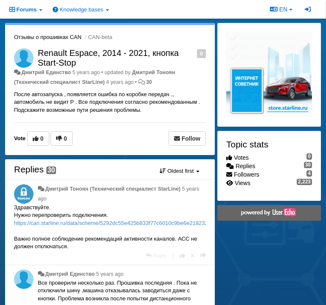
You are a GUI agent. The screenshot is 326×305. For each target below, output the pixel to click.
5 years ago (110, 274)
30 (149, 82)
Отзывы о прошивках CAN (48, 37)
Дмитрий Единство (46, 72)
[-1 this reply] (203, 255)
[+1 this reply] (182, 255)
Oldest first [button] (180, 171)
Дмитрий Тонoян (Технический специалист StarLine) (112, 189)
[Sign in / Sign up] (307, 9)
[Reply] (156, 255)
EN (281, 9)
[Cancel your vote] (193, 255)
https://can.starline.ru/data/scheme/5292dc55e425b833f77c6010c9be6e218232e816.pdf (121, 223)
